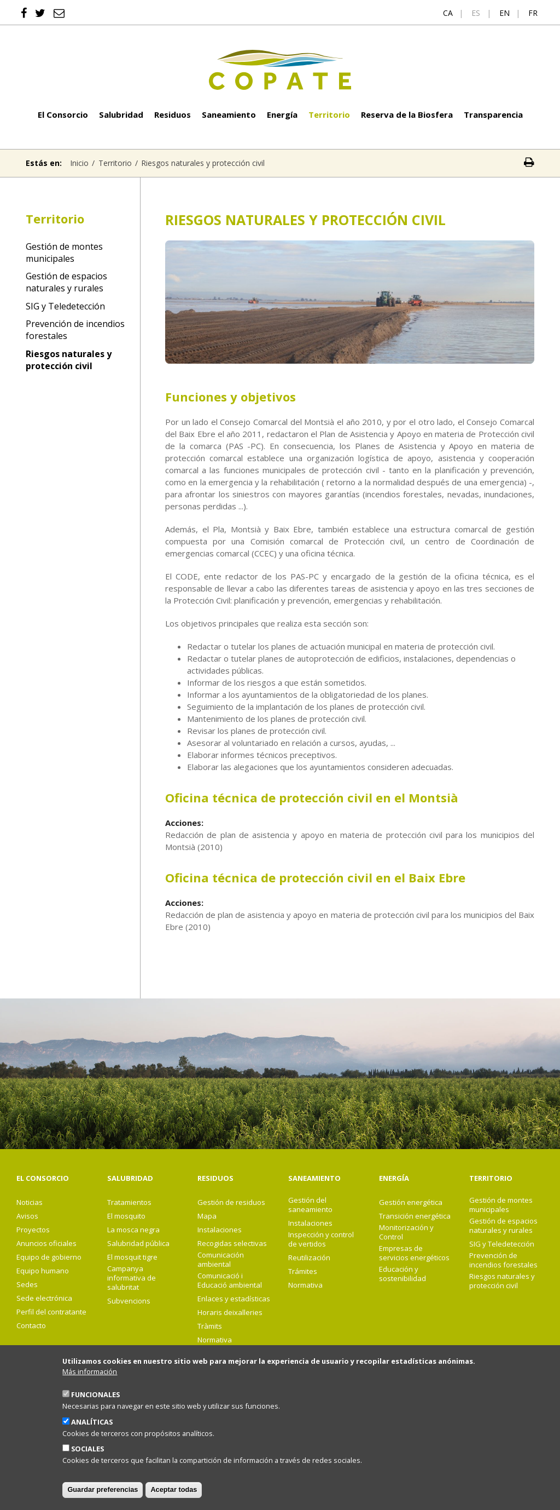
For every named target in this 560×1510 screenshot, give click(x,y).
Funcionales (95, 1409)
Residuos (172, 114)
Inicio (79, 163)
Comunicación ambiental (220, 1259)
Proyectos (33, 1230)
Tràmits (209, 1326)
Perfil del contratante (51, 1312)
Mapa (207, 1216)
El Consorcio (63, 114)
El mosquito (126, 1216)
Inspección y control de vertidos (321, 1239)
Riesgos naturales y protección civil (69, 360)
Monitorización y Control (406, 1232)
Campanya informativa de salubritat (131, 1278)
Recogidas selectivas (232, 1243)
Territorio (329, 114)
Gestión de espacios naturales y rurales (66, 282)
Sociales (87, 1463)
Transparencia (493, 114)
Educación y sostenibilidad (402, 1274)
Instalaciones (219, 1230)
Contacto (31, 1325)
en (504, 13)
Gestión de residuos (231, 1202)
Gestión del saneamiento (310, 1205)
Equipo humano (42, 1271)
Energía (282, 114)
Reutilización (309, 1257)
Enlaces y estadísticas (233, 1299)
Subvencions (128, 1301)
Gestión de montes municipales (64, 252)
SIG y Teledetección (65, 306)
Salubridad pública (138, 1243)
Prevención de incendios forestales (75, 330)
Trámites (302, 1271)
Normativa (214, 1340)
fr (533, 13)
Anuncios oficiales (46, 1243)
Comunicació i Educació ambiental (229, 1280)
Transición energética (415, 1216)
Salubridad (121, 114)
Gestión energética (410, 1202)
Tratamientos (129, 1202)
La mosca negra (133, 1230)
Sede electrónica (44, 1298)
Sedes (27, 1284)
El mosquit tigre (132, 1257)
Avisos (27, 1216)
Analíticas (92, 1437)
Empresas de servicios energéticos (414, 1253)
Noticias (29, 1202)
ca (448, 13)
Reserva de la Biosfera (407, 114)
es (475, 13)
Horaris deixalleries (229, 1312)
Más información (89, 1386)
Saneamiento (229, 114)
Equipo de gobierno (48, 1257)
